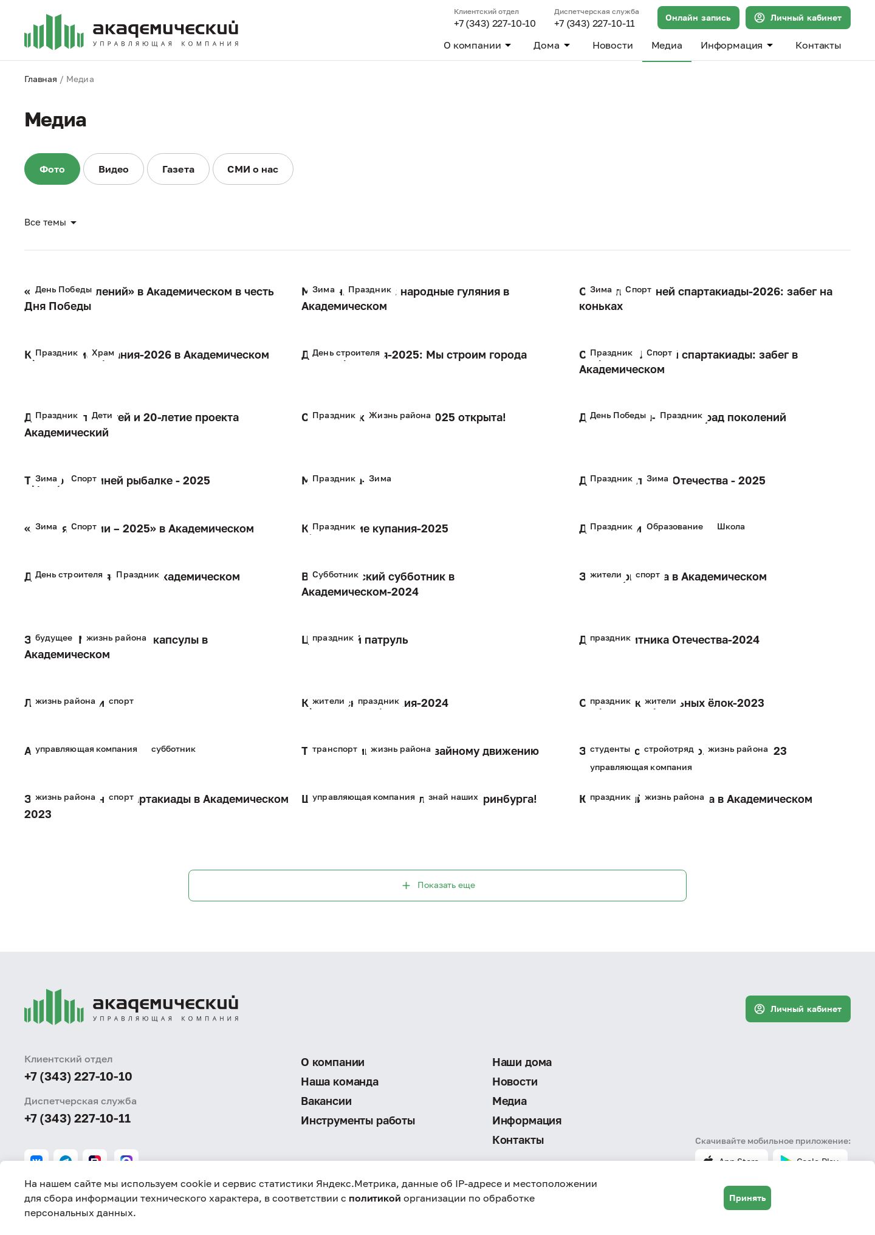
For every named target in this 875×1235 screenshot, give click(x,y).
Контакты (818, 45)
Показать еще (437, 887)
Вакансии (326, 1100)
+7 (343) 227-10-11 (594, 24)
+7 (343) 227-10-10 (495, 24)
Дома (554, 45)
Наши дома (522, 1061)
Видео (115, 169)
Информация (739, 45)
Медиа (666, 45)
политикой (375, 1198)
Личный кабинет (797, 18)
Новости (612, 45)
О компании (479, 45)
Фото (53, 169)
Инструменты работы (358, 1120)
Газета (181, 169)
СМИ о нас (257, 169)
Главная (40, 79)
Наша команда (340, 1081)
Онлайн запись (697, 17)
